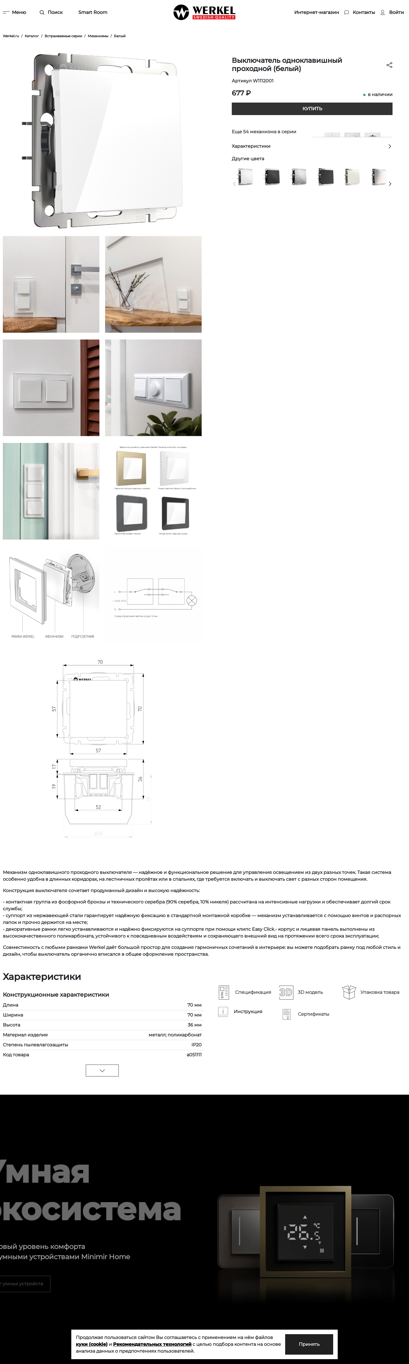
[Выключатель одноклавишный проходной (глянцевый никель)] (379, 176)
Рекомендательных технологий (152, 1344)
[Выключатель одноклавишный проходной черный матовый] (325, 176)
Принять (309, 1344)
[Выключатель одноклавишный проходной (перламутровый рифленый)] (352, 176)
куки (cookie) (92, 1344)
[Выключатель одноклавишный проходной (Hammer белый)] (245, 176)
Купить (312, 108)
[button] (234, 184)
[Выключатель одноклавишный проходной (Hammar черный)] (272, 176)
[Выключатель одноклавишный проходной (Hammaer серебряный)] (299, 176)
